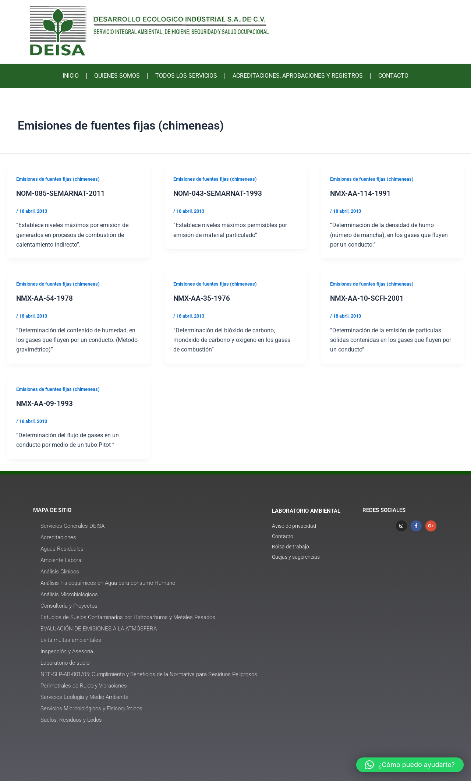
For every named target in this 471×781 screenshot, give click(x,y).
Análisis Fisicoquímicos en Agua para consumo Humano (107, 582)
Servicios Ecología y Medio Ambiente (84, 696)
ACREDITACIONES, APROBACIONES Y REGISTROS (298, 75)
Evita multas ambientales (70, 639)
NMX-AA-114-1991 (361, 193)
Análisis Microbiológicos (69, 593)
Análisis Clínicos (59, 571)
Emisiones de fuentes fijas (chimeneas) (62, 179)
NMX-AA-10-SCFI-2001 (368, 298)
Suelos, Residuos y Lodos (71, 719)
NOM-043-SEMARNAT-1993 (218, 193)
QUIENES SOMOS (117, 75)
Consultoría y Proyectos (69, 605)
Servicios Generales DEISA (72, 525)
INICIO (71, 75)
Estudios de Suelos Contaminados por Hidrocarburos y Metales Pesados (127, 616)
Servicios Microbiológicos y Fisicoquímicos (91, 707)
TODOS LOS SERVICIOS (186, 75)
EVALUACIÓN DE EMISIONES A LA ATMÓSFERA (98, 628)
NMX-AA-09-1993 (45, 403)
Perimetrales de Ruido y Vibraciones (83, 685)
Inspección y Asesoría (66, 650)
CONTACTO (393, 75)
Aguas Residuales (62, 548)
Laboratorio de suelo (64, 662)
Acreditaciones (58, 536)
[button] (410, 764)
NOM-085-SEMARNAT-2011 (61, 193)
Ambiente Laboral (61, 559)
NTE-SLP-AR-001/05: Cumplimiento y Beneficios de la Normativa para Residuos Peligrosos (148, 673)
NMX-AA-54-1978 (45, 298)
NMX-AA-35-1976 (202, 298)
